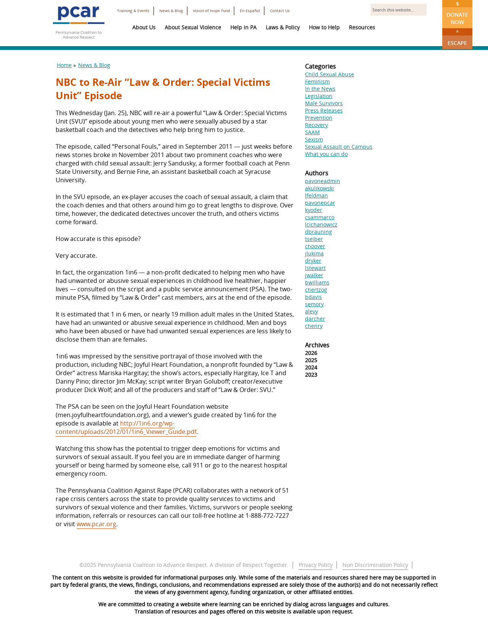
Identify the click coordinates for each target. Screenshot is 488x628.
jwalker (314, 275)
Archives (317, 345)
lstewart (315, 267)
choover (315, 246)
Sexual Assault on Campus (338, 146)
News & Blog (171, 10)
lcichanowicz (321, 224)
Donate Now (457, 13)
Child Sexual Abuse (329, 74)
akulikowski (319, 188)
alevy (311, 311)
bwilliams (317, 282)
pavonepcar (320, 202)
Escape (457, 37)
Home (64, 65)
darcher (315, 318)
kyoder (313, 210)
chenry (314, 325)
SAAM (312, 132)
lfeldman (316, 195)
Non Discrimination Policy (375, 565)
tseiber (314, 239)
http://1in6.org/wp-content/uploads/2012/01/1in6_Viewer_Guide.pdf (126, 427)
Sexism (314, 139)
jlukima (314, 253)
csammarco (319, 217)
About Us (144, 27)
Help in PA (243, 27)
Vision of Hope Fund (211, 10)
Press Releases (324, 110)
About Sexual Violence (193, 27)
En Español (250, 10)
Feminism (317, 81)
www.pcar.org (96, 524)
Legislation (318, 96)
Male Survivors (324, 103)
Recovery (316, 124)
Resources (362, 27)
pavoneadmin (322, 181)
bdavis (313, 296)
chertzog (316, 289)
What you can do (326, 153)
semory (314, 304)
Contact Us (280, 10)
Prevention (318, 117)
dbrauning (318, 231)
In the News (320, 88)
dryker (313, 260)
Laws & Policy (283, 27)
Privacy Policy (315, 565)
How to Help (324, 27)
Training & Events (133, 10)
